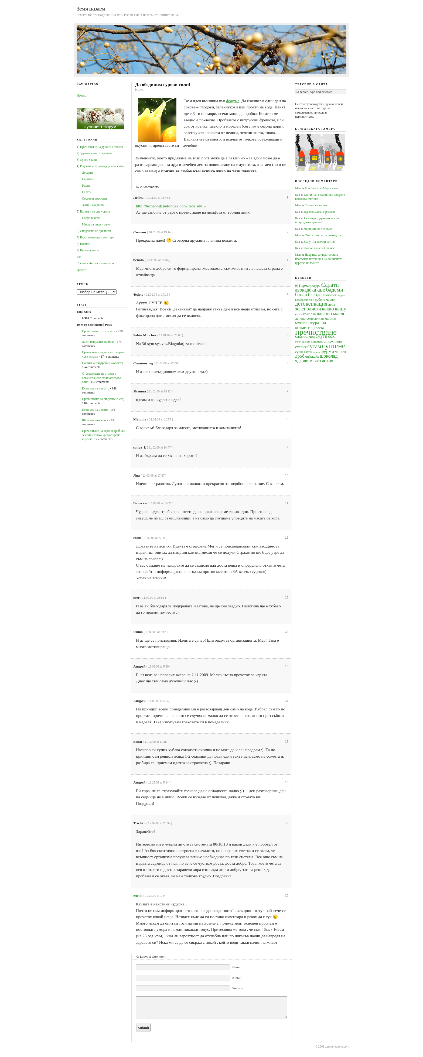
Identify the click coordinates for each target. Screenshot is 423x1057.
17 (286, 741)
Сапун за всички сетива (319, 241)
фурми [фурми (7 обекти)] (327, 351)
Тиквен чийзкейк (316, 205)
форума (232, 100)
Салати (86, 192)
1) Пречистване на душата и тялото (100, 146)
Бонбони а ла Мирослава (321, 188)
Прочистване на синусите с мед (103, 399)
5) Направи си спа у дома (93, 211)
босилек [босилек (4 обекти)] (331, 295)
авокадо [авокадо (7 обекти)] (303, 290)
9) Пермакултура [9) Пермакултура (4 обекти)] (307, 285)
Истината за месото (95, 409)
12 (286, 537)
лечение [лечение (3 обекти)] (319, 318)
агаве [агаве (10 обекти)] (318, 289)
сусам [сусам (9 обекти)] (314, 346)
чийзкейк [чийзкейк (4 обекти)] (312, 356)
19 (286, 823)
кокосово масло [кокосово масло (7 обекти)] (329, 313)
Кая (297, 194)
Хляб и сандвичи (93, 205)
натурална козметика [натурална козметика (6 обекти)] (310, 325)
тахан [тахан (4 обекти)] (308, 352)
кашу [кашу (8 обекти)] (340, 309)
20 (286, 895)
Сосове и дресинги (94, 198)
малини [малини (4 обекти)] (330, 318)
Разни (86, 185)
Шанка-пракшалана (95, 420)
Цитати (81, 269)
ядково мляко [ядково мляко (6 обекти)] (308, 360)
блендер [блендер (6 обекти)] (316, 294)
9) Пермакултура (88, 250)
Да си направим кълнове (98, 341)
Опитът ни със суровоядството (325, 235)
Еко (79, 256)
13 (286, 597)
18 (286, 782)
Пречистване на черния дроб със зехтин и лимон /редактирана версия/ (103, 435)
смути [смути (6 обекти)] (321, 336)
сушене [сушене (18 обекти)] (333, 345)
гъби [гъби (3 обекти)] (311, 299)
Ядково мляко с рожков (319, 211)
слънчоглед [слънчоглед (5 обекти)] (305, 336)
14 (286, 631)
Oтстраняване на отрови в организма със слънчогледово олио (101, 378)
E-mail (236, 978)
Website (237, 988)
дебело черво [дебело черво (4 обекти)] (325, 299)
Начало (81, 95)
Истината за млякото (95, 388)
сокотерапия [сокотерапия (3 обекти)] (302, 341)
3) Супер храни (87, 159)
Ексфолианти (91, 218)
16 (286, 700)
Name (236, 967)
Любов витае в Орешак (319, 248)
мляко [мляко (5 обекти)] (300, 322)
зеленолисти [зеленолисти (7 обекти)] (308, 309)
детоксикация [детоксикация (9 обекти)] (311, 304)
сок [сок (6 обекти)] (331, 336)
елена (137, 896)
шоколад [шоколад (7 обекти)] (328, 356)
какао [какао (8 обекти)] (328, 309)
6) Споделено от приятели (94, 230)
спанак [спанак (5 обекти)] (317, 341)
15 (286, 666)
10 (286, 475)
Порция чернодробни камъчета (102, 363)
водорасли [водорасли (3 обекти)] (301, 299)
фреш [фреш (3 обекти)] (316, 352)
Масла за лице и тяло (96, 224)
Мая (298, 188)
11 (286, 503)
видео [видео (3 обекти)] (340, 295)
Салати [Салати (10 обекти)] (330, 285)
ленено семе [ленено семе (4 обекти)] (304, 318)
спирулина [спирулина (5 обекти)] (332, 341)
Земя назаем (91, 8)
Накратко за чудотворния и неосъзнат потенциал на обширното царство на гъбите (318, 259)
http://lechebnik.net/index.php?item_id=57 (171, 206)
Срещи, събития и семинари (95, 263)
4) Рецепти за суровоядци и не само (100, 166)
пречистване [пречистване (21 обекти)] (316, 332)
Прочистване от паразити (98, 331)
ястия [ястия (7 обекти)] (327, 360)
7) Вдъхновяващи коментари (95, 237)
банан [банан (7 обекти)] (301, 294)
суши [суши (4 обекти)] (299, 352)
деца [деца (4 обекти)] (331, 304)
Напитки (87, 179)
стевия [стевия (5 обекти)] (300, 346)
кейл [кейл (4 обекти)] (298, 314)
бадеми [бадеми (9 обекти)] (334, 290)
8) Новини (83, 243)
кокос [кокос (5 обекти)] (307, 314)
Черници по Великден (318, 228)
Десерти (87, 172)
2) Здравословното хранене (94, 153)
